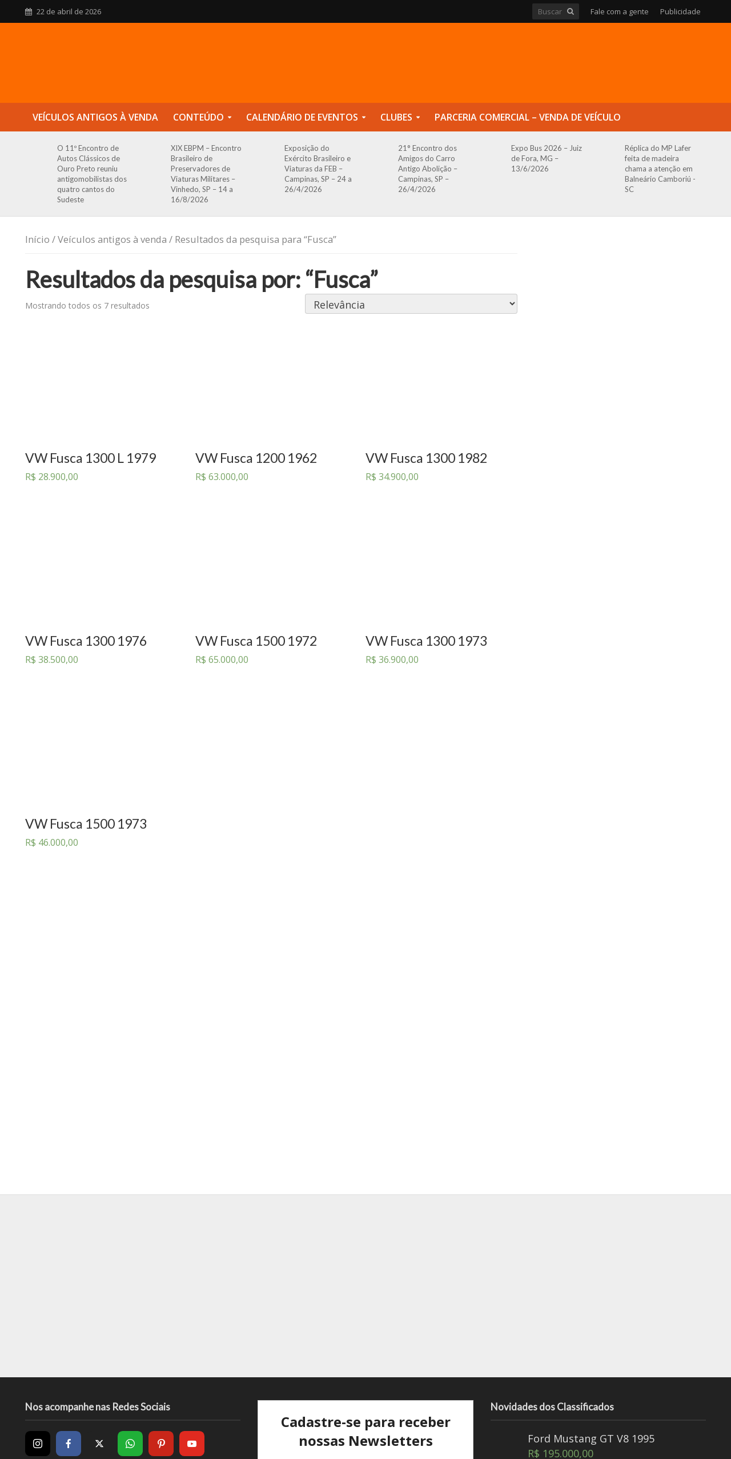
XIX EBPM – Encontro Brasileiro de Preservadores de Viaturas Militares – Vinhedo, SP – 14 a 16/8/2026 (206, 173)
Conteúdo (198, 117)
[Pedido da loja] (411, 304)
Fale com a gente (620, 11)
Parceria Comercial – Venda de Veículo (528, 117)
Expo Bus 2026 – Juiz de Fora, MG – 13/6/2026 (546, 158)
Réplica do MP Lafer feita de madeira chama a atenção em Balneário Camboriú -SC (660, 168)
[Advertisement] (365, 1286)
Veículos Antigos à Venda (95, 117)
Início (37, 239)
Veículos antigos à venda (112, 239)
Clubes (396, 117)
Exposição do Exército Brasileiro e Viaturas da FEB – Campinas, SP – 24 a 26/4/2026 (318, 168)
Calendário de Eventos (302, 117)
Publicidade (680, 11)
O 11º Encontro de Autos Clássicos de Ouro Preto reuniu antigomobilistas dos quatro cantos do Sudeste (92, 173)
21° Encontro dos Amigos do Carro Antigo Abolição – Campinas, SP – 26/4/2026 (427, 168)
